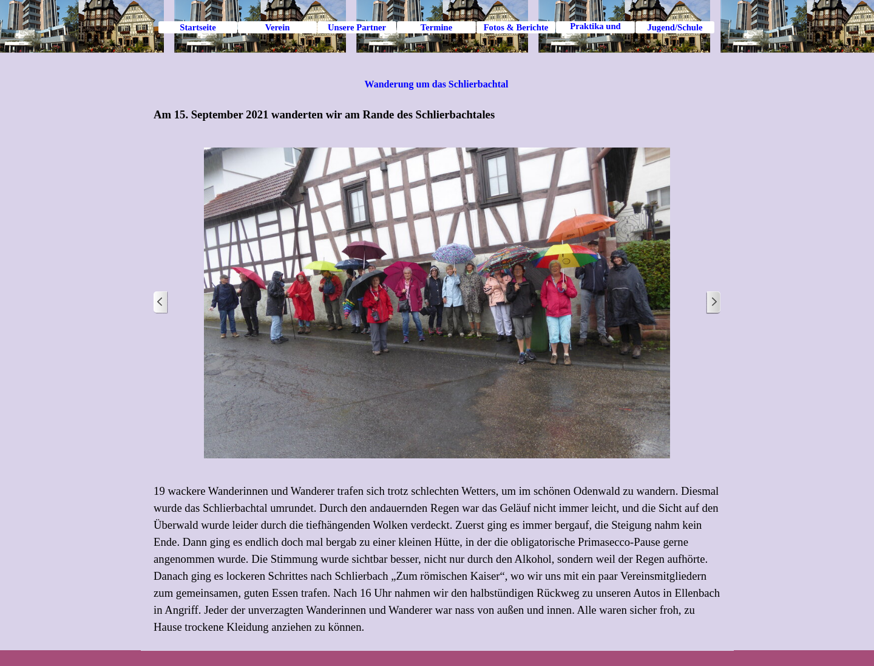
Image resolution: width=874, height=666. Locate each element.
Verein (277, 27)
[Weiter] (713, 302)
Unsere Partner (357, 27)
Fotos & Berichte (516, 27)
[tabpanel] (437, 114)
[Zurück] (161, 302)
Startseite (197, 27)
